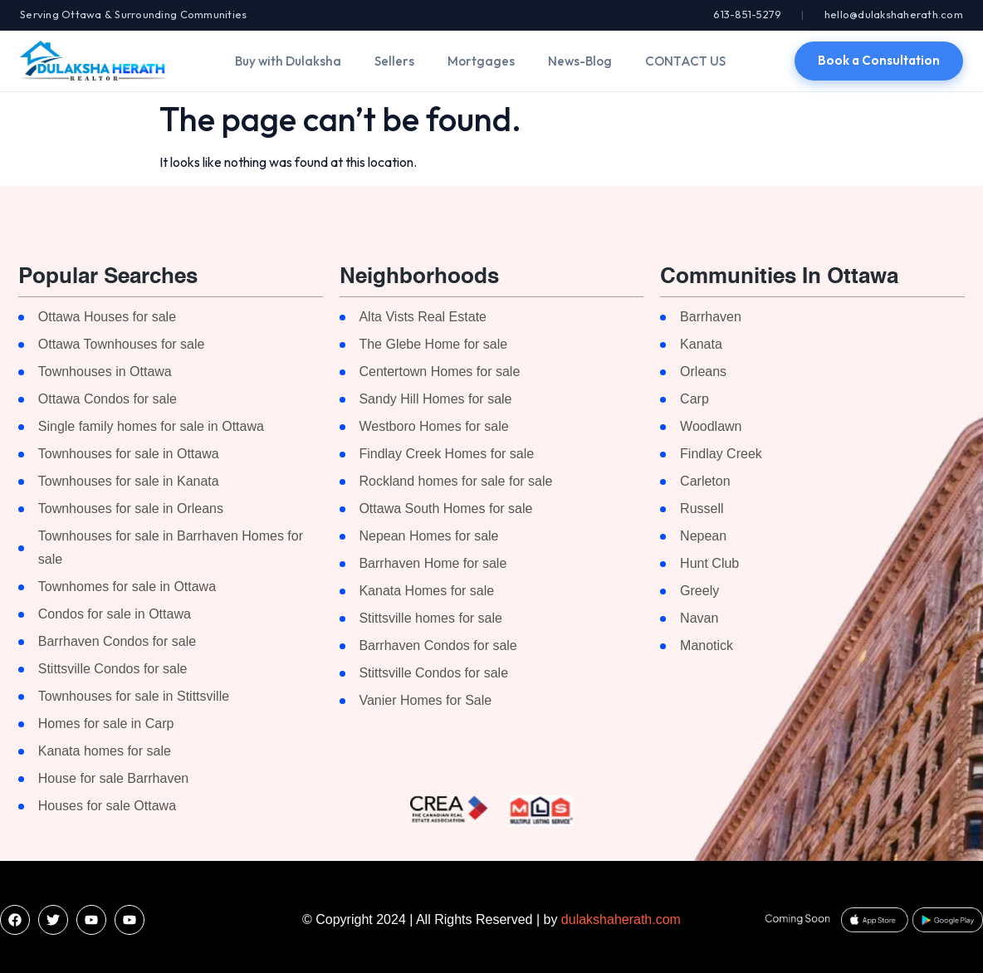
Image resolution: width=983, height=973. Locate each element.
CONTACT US (685, 61)
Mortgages (481, 61)
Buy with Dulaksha (288, 61)
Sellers (394, 61)
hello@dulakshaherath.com (893, 14)
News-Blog (580, 61)
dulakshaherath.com (621, 919)
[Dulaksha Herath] (93, 61)
